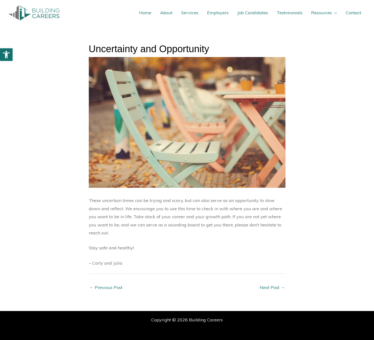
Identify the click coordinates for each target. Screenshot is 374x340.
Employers (218, 12)
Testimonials (289, 12)
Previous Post (105, 287)
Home (145, 12)
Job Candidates (252, 12)
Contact (353, 12)
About (166, 12)
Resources (321, 12)
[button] (6, 54)
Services (189, 12)
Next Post (272, 287)
